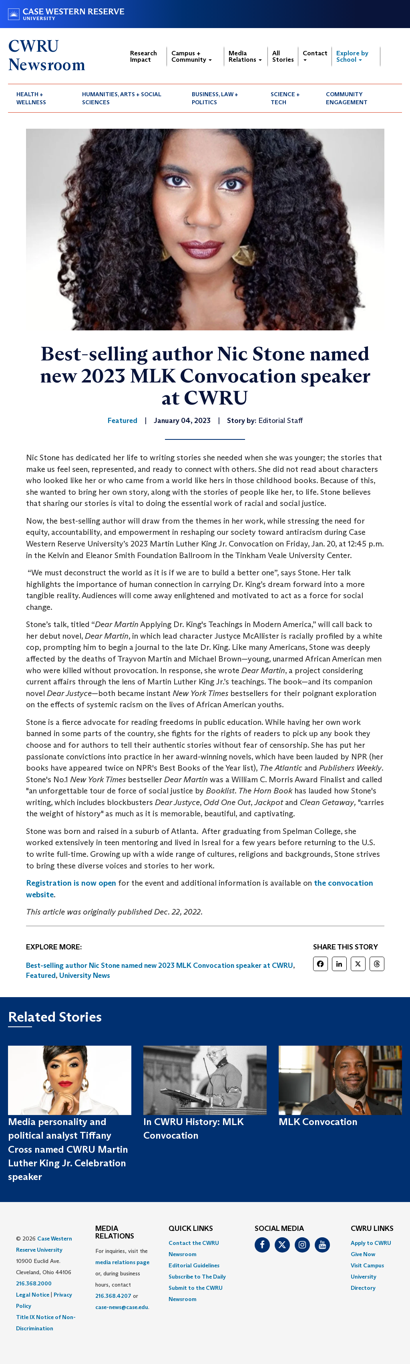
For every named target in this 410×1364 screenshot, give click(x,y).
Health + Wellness (31, 98)
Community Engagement (347, 98)
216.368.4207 (113, 1295)
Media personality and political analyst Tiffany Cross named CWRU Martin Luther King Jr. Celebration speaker (68, 1149)
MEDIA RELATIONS (114, 1233)
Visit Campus (367, 1265)
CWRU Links (372, 1229)
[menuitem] (41, 98)
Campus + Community (191, 56)
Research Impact (143, 56)
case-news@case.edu (121, 1307)
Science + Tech (285, 98)
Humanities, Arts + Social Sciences (121, 98)
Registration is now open (71, 883)
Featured (41, 975)
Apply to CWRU (371, 1243)
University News (84, 975)
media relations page (122, 1262)
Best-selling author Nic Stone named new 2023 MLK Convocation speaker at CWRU (159, 965)
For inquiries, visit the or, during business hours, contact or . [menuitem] (122, 1279)
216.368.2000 (34, 1283)
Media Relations (245, 56)
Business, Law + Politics (215, 98)
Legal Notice (32, 1294)
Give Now (363, 1254)
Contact (315, 55)
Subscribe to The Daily (197, 1276)
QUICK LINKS (191, 1229)
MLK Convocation (318, 1121)
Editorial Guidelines (194, 1265)
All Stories (283, 56)
